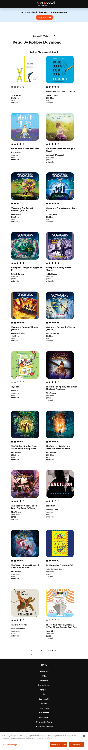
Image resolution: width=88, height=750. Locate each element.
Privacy (44, 704)
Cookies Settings (44, 722)
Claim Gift (44, 713)
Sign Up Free (44, 17)
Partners (44, 681)
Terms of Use (44, 685)
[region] (44, 741)
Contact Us (44, 699)
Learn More (44, 708)
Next (52, 651)
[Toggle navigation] (15, 4)
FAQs (44, 676)
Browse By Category (44, 36)
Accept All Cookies (58, 745)
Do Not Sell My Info (44, 727)
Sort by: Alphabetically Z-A (44, 52)
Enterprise (44, 717)
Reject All (76, 745)
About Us (44, 671)
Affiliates (44, 690)
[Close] (84, 736)
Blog (44, 694)
